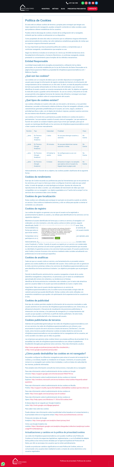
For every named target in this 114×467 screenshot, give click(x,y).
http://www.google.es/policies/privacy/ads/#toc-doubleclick (46, 347)
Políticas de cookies (84, 461)
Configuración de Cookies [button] (47, 238)
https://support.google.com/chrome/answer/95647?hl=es (52, 374)
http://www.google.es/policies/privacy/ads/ (42, 350)
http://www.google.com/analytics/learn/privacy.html (51, 420)
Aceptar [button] (57, 238)
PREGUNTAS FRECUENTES (77, 9)
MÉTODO (55, 9)
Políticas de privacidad (68, 461)
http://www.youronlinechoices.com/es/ (69, 415)
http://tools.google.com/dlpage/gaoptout (44, 405)
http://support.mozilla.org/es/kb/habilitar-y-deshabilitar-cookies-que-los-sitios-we (60, 388)
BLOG (63, 9)
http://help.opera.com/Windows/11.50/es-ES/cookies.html (51, 399)
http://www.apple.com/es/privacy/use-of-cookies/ (48, 394)
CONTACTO (92, 9)
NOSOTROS (46, 9)
